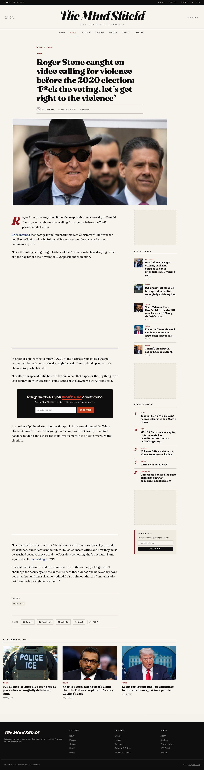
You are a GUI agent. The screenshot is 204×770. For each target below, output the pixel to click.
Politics (86, 33)
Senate (118, 736)
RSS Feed (165, 748)
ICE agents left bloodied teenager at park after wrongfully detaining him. (160, 290)
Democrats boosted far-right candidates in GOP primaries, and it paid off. (158, 477)
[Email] (55, 410)
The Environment (123, 752)
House (118, 740)
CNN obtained (21, 235)
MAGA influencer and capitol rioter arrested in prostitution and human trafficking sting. (158, 437)
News (73, 33)
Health (113, 33)
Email (79, 622)
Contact (172, 2)
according (38, 559)
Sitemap (164, 752)
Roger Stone (18, 604)
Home (62, 33)
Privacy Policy (167, 744)
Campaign (119, 744)
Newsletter (187, 2)
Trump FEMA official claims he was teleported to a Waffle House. (158, 418)
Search (193, 18)
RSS (198, 2)
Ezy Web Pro (194, 765)
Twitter (27, 622)
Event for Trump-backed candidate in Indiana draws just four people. (160, 332)
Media (72, 752)
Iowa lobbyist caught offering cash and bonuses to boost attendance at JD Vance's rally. (160, 268)
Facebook (45, 622)
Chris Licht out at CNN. (154, 464)
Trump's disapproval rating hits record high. (159, 350)
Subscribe (86, 410)
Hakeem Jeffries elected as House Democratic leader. (157, 453)
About (161, 2)
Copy (94, 622)
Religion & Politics (123, 748)
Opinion (100, 33)
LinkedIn (63, 622)
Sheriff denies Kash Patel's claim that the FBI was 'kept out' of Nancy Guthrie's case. (160, 312)
